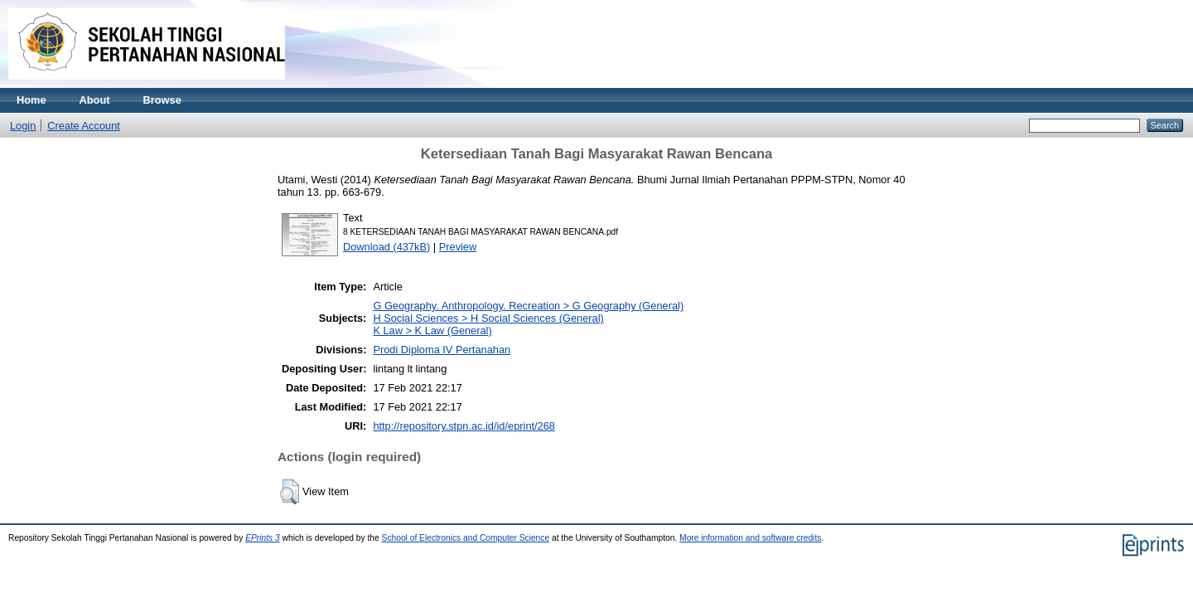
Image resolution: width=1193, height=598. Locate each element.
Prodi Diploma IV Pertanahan (441, 349)
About (95, 100)
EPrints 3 (262, 537)
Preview (458, 247)
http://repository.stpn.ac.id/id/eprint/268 (464, 426)
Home (31, 100)
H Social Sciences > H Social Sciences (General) (488, 318)
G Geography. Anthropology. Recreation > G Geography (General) (528, 305)
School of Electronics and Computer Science (466, 537)
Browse (162, 100)
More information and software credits (750, 537)
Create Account (83, 125)
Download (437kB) (386, 247)
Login (23, 125)
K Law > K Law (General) (432, 330)
